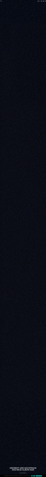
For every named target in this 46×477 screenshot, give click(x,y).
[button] (1, 1)
